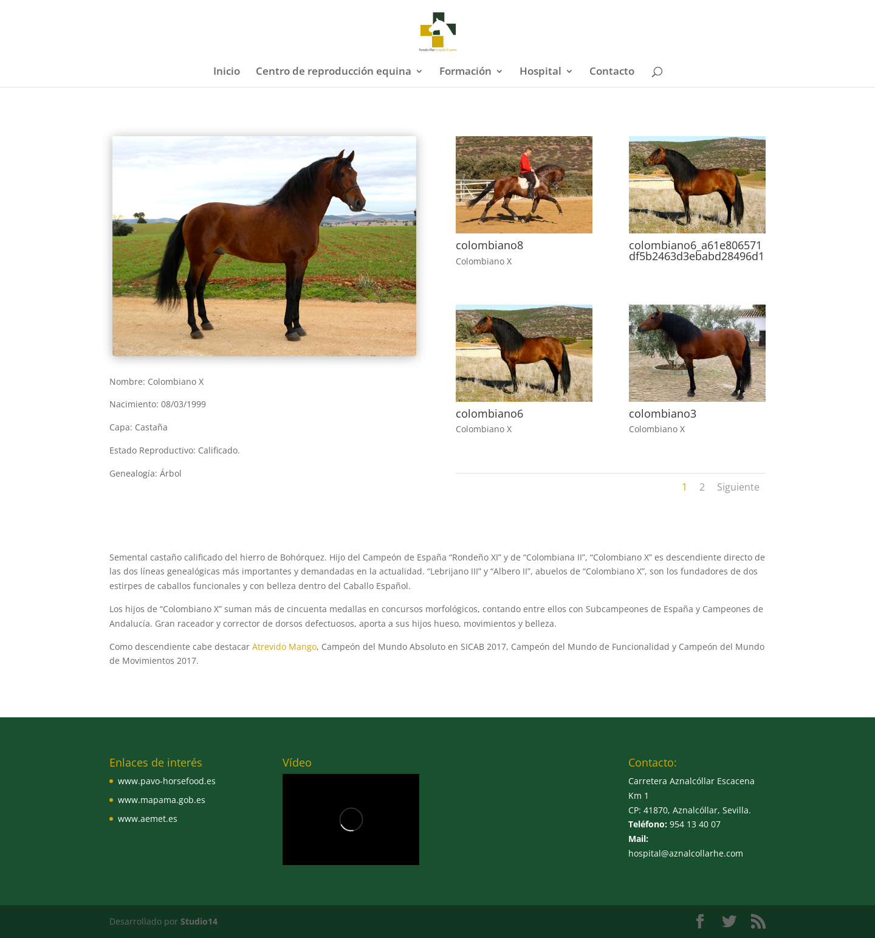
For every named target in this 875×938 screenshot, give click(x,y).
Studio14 (199, 921)
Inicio (226, 72)
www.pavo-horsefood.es (167, 781)
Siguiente (738, 487)
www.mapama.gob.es (161, 799)
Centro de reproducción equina (333, 72)
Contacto (611, 72)
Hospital (540, 72)
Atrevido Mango (283, 646)
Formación (465, 72)
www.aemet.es (147, 818)
